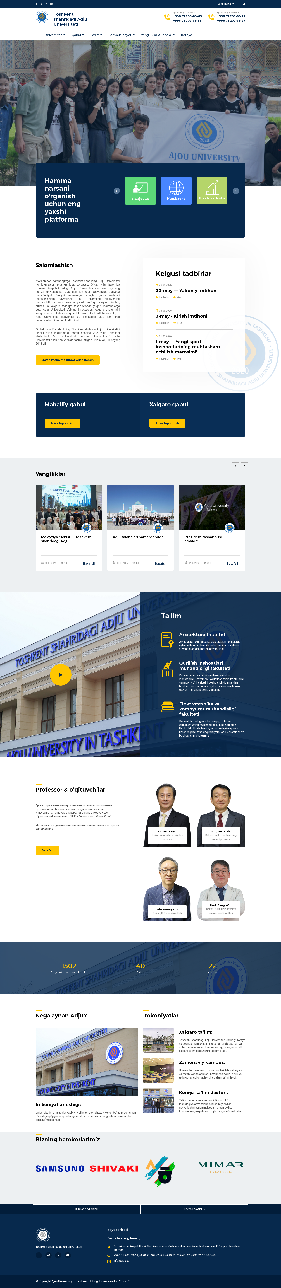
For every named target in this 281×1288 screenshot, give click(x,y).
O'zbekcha (225, 4)
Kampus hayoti (120, 35)
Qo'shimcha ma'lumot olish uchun (68, 360)
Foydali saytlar (194, 1209)
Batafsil (89, 564)
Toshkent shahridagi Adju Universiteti (70, 19)
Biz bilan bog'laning (86, 1209)
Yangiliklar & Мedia (156, 35)
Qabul (76, 35)
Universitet (53, 35)
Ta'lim (95, 35)
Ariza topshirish (63, 423)
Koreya (186, 35)
